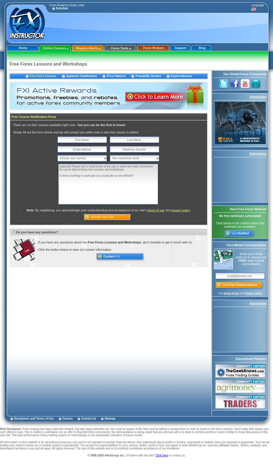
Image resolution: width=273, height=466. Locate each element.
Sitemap (109, 418)
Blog (202, 48)
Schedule (62, 8)
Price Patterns (116, 76)
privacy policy (180, 210)
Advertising (258, 96)
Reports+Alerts (88, 48)
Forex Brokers (153, 48)
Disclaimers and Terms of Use (34, 418)
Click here (162, 455)
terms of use (156, 210)
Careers (67, 418)
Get (240, 233)
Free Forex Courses (43, 76)
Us (112, 256)
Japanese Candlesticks (81, 76)
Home (23, 48)
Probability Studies (148, 76)
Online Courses (55, 48)
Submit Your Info (102, 217)
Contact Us (88, 418)
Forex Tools (121, 48)
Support (181, 48)
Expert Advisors (181, 76)
